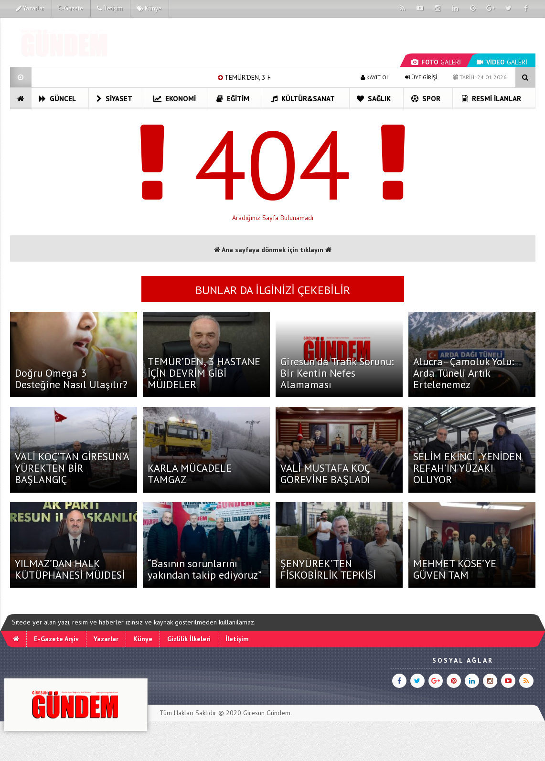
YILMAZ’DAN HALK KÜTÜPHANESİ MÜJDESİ (70, 569)
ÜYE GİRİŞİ (421, 77)
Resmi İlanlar (491, 98)
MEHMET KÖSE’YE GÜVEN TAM (454, 569)
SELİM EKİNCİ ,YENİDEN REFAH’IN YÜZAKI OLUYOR (467, 468)
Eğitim (232, 98)
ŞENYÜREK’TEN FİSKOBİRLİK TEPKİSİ (328, 569)
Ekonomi (174, 98)
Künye (149, 8)
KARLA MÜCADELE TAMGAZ (190, 473)
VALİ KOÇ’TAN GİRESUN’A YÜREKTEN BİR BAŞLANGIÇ (72, 468)
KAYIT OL (375, 77)
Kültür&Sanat (303, 98)
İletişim (110, 8)
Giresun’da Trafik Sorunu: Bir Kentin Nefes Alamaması (337, 373)
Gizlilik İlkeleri (189, 638)
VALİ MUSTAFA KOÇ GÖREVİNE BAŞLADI (325, 473)
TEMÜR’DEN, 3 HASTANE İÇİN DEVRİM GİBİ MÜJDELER (204, 373)
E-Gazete (70, 8)
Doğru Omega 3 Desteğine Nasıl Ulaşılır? (71, 378)
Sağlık (374, 98)
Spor (425, 98)
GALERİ (436, 62)
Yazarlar (30, 8)
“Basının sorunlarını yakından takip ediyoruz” (205, 569)
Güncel (57, 98)
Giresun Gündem (266, 712)
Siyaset (114, 98)
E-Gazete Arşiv (56, 638)
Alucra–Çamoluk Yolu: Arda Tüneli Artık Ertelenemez (463, 373)
